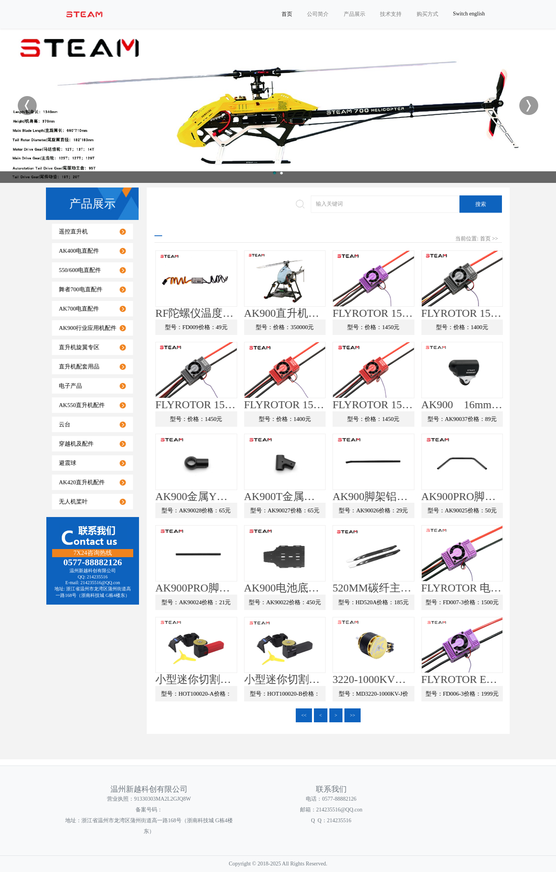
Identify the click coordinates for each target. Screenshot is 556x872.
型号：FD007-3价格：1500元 (497, 602)
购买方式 (427, 14)
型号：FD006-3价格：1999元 (497, 694)
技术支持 (391, 14)
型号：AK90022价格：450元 (321, 602)
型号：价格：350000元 (321, 327)
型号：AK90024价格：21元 (232, 602)
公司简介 (318, 14)
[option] (278, 105)
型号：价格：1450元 (409, 327)
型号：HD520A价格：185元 (409, 602)
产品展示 (354, 14)
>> (352, 715)
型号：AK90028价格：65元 (232, 510)
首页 (286, 14)
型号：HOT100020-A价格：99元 (232, 696)
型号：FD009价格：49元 (232, 327)
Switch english (469, 14)
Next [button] (528, 105)
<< (304, 715)
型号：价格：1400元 (498, 327)
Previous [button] (27, 105)
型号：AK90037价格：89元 (497, 419)
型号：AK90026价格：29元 (409, 510)
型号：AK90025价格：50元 (497, 510)
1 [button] (274, 172)
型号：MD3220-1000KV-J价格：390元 (409, 696)
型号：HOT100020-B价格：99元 (321, 696)
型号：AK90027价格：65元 (320, 510)
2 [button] (281, 172)
